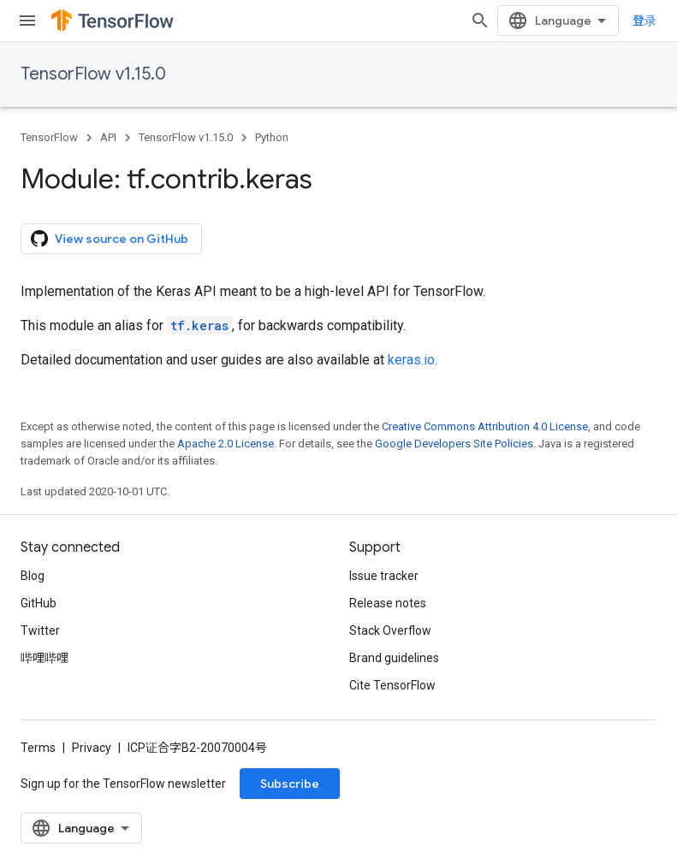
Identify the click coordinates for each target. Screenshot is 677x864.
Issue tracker (384, 576)
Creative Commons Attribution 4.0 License (485, 426)
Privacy (91, 748)
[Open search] (480, 20)
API (108, 137)
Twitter (40, 630)
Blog (33, 576)
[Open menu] (27, 20)
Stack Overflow (390, 630)
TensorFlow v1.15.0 (93, 74)
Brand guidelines (394, 658)
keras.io (411, 360)
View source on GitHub (109, 238)
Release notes (387, 603)
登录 (644, 20)
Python (271, 137)
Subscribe (289, 783)
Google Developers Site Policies (454, 443)
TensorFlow (49, 137)
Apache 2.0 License (225, 443)
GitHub (38, 603)
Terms (38, 748)
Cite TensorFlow (392, 685)
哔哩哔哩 (44, 658)
